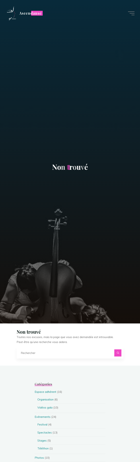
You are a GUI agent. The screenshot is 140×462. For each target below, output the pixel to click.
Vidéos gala (44, 407)
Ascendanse (30, 13)
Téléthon (43, 448)
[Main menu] (131, 13)
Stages (42, 440)
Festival (42, 424)
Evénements (42, 417)
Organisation (45, 399)
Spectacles (44, 432)
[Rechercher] (118, 353)
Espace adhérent (45, 392)
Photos (39, 457)
